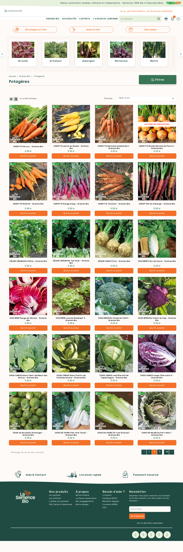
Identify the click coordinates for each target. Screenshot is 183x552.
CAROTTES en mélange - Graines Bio (157, 214)
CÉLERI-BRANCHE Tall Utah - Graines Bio (71, 272)
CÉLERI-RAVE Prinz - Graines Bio (114, 272)
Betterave (121, 71)
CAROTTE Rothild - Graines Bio (28, 214)
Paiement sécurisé (146, 486)
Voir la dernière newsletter (150, 534)
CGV (104, 518)
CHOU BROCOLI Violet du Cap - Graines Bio (157, 330)
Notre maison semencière (160, 11)
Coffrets (84, 18)
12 (167, 463)
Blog (123, 11)
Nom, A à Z (147, 109)
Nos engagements (136, 11)
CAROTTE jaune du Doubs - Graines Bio (71, 158)
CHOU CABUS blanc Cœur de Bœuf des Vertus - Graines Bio (28, 387)
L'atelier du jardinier (105, 18)
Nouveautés (69, 18)
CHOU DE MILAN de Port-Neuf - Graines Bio (157, 445)
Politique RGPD (109, 509)
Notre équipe (82, 515)
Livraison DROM (109, 515)
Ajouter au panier (28, 166)
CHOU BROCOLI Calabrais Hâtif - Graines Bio (114, 330)
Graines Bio (52, 18)
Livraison (106, 506)
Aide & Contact (36, 486)
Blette (154, 71)
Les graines (54, 506)
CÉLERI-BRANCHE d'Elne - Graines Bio (28, 272)
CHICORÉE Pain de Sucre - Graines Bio (157, 272)
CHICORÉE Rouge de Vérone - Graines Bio (28, 330)
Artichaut (56, 71)
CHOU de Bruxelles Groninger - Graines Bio (28, 445)
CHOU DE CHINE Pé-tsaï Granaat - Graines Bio (114, 445)
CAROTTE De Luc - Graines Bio (28, 157)
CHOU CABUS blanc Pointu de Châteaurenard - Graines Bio (71, 387)
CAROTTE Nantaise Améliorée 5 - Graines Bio (114, 158)
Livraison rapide (90, 486)
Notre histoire (82, 506)
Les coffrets (55, 509)
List (15, 109)
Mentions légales (110, 512)
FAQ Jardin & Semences (60, 515)
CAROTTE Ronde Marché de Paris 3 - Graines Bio (157, 158)
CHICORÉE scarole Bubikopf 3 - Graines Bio (71, 330)
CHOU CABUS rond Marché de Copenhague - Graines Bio (114, 387)
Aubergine (88, 71)
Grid (11, 109)
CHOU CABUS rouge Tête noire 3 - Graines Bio (157, 387)
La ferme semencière (86, 509)
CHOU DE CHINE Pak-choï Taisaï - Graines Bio (71, 445)
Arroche (23, 71)
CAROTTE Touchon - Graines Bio (114, 214)
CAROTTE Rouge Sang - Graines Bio (71, 214)
